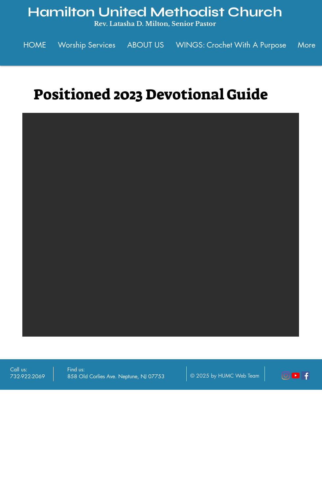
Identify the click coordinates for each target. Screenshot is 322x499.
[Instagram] (286, 375)
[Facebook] (305, 375)
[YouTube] (295, 375)
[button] (160, 225)
